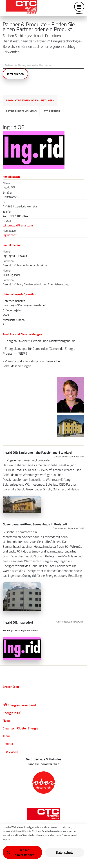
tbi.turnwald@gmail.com (18, 225)
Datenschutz (64, 852)
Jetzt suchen (15, 73)
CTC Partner (52, 111)
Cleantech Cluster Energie (20, 728)
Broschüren (11, 686)
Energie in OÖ (12, 712)
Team (6, 736)
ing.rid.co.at (10, 235)
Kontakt (8, 743)
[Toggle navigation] (79, 8)
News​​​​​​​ (6, 720)
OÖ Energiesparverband (19, 705)
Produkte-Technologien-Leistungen (30, 100)
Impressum (10, 751)
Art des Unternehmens (21, 111)
